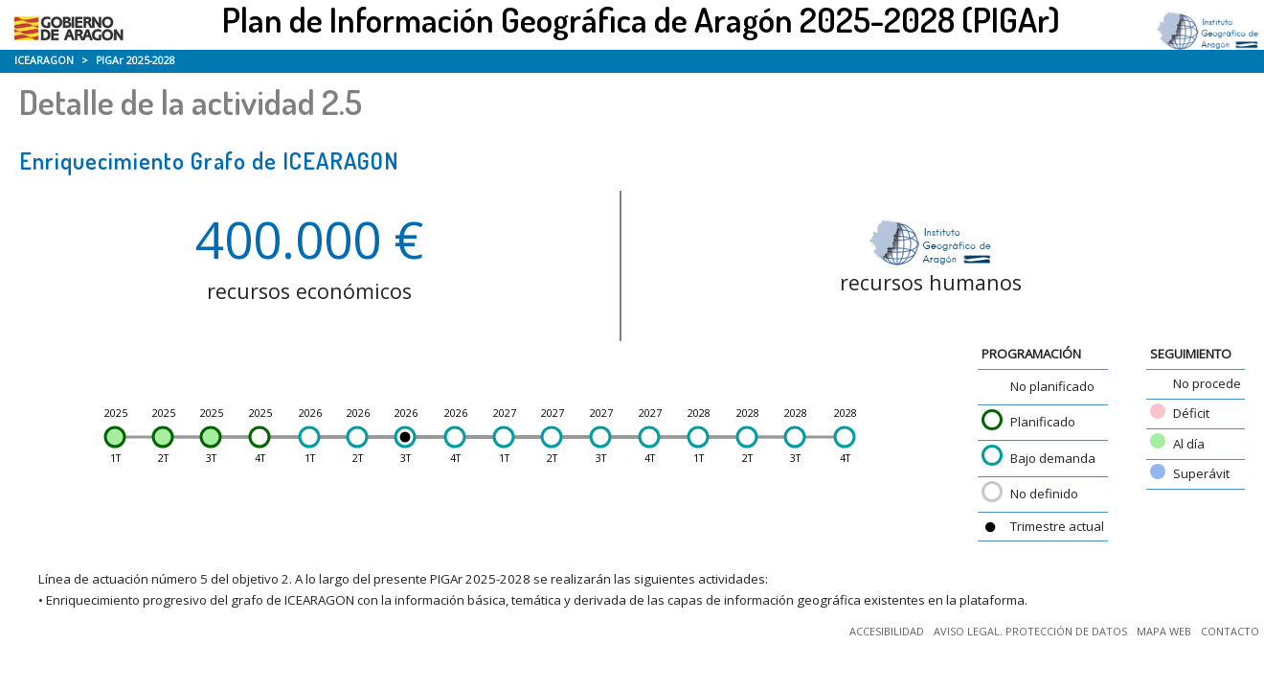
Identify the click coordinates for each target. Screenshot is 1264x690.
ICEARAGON (44, 60)
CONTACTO (1230, 631)
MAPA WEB (1164, 631)
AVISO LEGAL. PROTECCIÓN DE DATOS (1030, 631)
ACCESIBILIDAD (886, 631)
